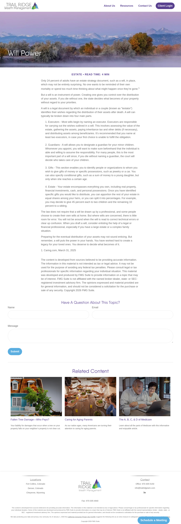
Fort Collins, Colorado (35, 484)
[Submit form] (15, 351)
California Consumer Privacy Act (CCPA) (82, 517)
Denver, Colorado (35, 488)
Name (11, 307)
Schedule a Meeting (153, 520)
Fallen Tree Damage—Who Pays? (30, 419)
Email (95, 307)
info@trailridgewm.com (145, 491)
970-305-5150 (148, 484)
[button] (109, 5)
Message (13, 326)
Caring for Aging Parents (78, 419)
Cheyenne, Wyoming (35, 493)
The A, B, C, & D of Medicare (135, 419)
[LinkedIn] (145, 492)
